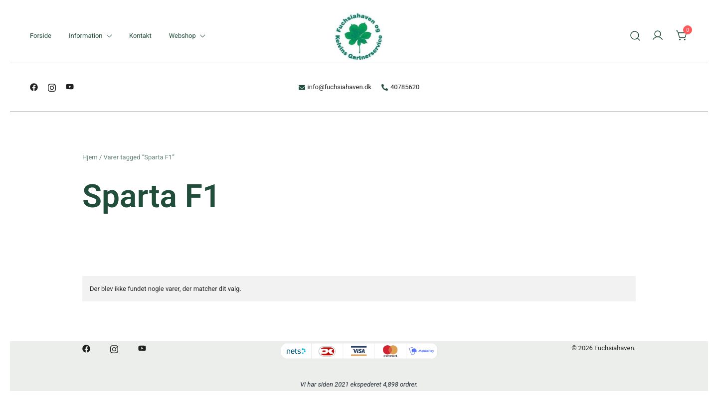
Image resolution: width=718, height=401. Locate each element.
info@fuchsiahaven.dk (335, 87)
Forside (40, 35)
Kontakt (140, 35)
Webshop (182, 35)
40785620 (400, 87)
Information (86, 35)
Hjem (90, 157)
